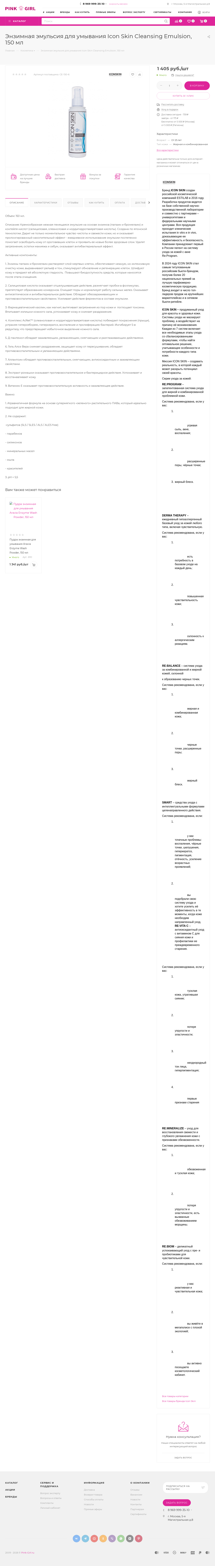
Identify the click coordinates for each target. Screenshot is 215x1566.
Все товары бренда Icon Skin (179, 1401)
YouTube (94, 1538)
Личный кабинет (50, 1507)
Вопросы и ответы (50, 1498)
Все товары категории (175, 1396)
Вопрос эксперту (50, 1493)
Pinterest (138, 1538)
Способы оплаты (93, 1499)
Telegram (85, 1538)
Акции (10, 1489)
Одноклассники (103, 1538)
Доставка (142, 202)
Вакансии (136, 1494)
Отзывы (73, 202)
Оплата (120, 202)
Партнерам (137, 1509)
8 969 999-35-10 (93, 3)
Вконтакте (76, 1538)
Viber (112, 1538)
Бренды (11, 1496)
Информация (94, 1482)
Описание (17, 202)
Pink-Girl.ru (27, 1552)
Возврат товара (93, 1494)
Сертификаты (138, 1514)
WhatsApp (121, 1538)
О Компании (140, 1482)
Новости (89, 1504)
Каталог (11, 1482)
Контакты (136, 1504)
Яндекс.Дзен (130, 1538)
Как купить (96, 202)
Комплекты (46, 1503)
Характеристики (45, 202)
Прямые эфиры (93, 1509)
